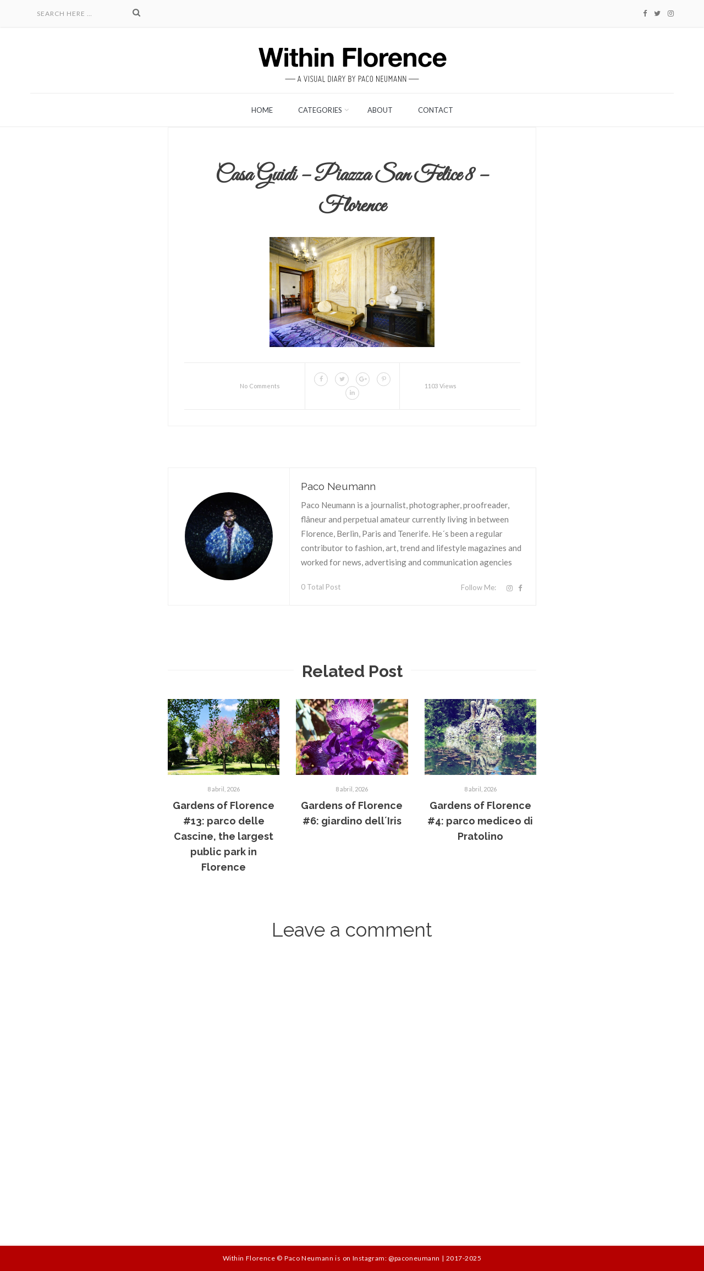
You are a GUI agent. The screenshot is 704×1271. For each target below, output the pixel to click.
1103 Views (441, 385)
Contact (435, 110)
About (380, 110)
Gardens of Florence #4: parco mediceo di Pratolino (480, 821)
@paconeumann (413, 1258)
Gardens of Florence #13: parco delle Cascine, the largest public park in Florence (223, 836)
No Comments (260, 385)
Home (262, 110)
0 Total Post (320, 586)
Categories (320, 110)
